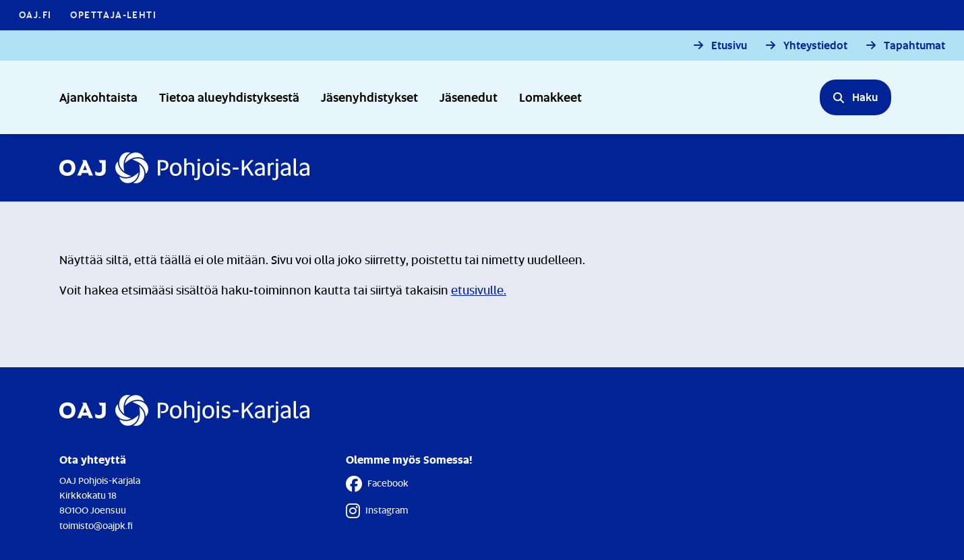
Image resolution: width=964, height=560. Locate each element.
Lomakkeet (550, 96)
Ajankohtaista (98, 96)
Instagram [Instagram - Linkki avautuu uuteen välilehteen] (377, 511)
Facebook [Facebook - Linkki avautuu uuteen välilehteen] (377, 484)
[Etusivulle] (184, 168)
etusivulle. (478, 290)
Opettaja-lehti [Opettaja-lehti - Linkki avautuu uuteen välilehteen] (113, 14)
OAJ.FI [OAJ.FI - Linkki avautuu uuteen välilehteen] (35, 14)
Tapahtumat (914, 45)
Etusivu (729, 45)
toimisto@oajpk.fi (96, 525)
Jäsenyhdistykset (369, 96)
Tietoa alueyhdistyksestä (229, 96)
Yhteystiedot (815, 45)
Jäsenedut (469, 96)
